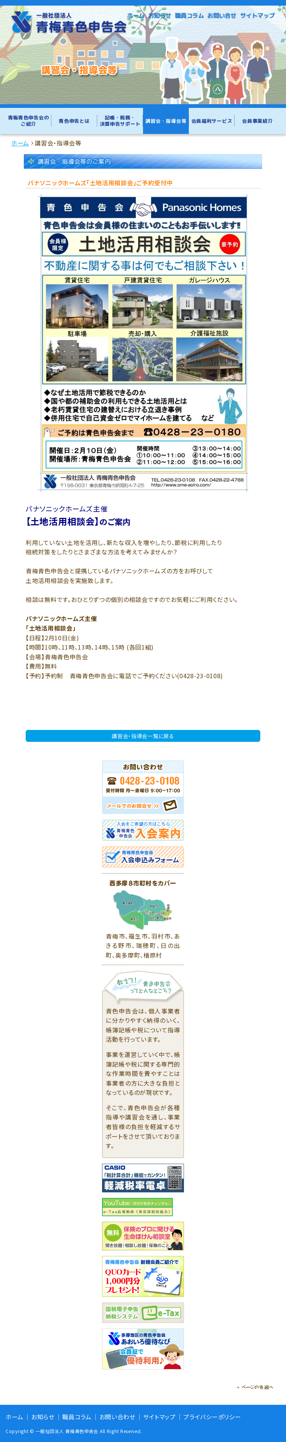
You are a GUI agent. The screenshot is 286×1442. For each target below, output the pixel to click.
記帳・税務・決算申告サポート (120, 120)
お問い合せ (221, 16)
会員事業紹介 (257, 121)
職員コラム (189, 16)
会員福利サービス (211, 121)
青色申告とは (74, 121)
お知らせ (159, 16)
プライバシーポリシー (212, 1416)
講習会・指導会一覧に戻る (143, 736)
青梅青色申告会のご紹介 (28, 120)
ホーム (135, 16)
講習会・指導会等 (166, 121)
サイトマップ (257, 16)
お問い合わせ (117, 1416)
